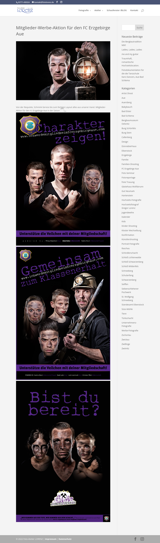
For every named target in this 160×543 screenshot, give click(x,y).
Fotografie (84, 10)
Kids (124, 221)
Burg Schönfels (129, 128)
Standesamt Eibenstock (133, 304)
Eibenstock (127, 150)
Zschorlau (126, 335)
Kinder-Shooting (129, 226)
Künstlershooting (130, 239)
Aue (123, 97)
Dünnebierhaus (129, 146)
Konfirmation (128, 235)
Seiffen (125, 284)
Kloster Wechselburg (131, 230)
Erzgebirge (127, 155)
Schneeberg (127, 270)
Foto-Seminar (128, 173)
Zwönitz (125, 348)
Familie (125, 159)
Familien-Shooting (130, 164)
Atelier (97, 10)
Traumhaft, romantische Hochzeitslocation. (130, 62)
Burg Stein (126, 132)
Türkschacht (127, 318)
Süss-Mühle (127, 309)
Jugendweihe (128, 212)
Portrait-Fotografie (130, 243)
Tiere (124, 313)
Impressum (50, 539)
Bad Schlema (128, 115)
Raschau (126, 248)
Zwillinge (126, 344)
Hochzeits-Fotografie (131, 200)
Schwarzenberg (129, 279)
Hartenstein (127, 195)
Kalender (126, 216)
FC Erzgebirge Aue (130, 168)
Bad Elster (126, 111)
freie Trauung (128, 182)
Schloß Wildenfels (130, 266)
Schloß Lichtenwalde (131, 257)
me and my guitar (130, 54)
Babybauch (127, 106)
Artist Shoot (127, 93)
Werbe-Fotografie (130, 330)
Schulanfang (127, 275)
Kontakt (134, 10)
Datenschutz (65, 539)
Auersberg (126, 102)
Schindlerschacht (130, 252)
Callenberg (127, 137)
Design (125, 141)
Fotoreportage (128, 177)
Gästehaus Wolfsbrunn (132, 186)
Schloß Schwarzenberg (132, 261)
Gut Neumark (128, 191)
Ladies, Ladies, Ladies (132, 49)
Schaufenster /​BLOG (117, 10)
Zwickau (125, 339)
